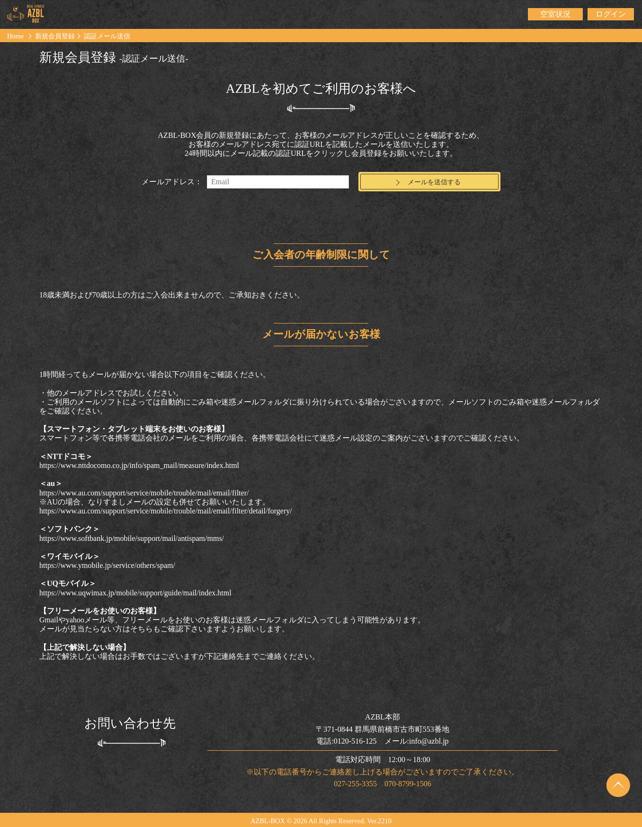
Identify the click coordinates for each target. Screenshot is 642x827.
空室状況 (555, 14)
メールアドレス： (172, 182)
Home (15, 36)
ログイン (611, 14)
